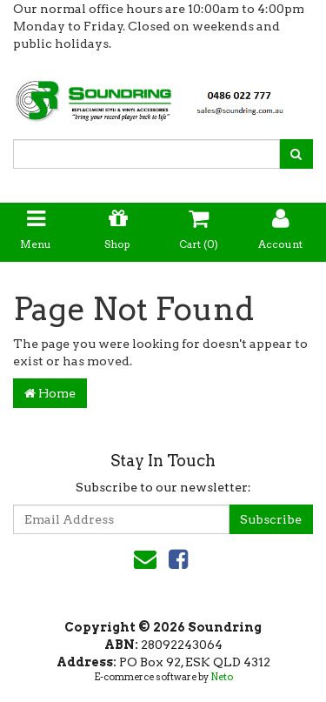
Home (50, 393)
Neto (221, 677)
